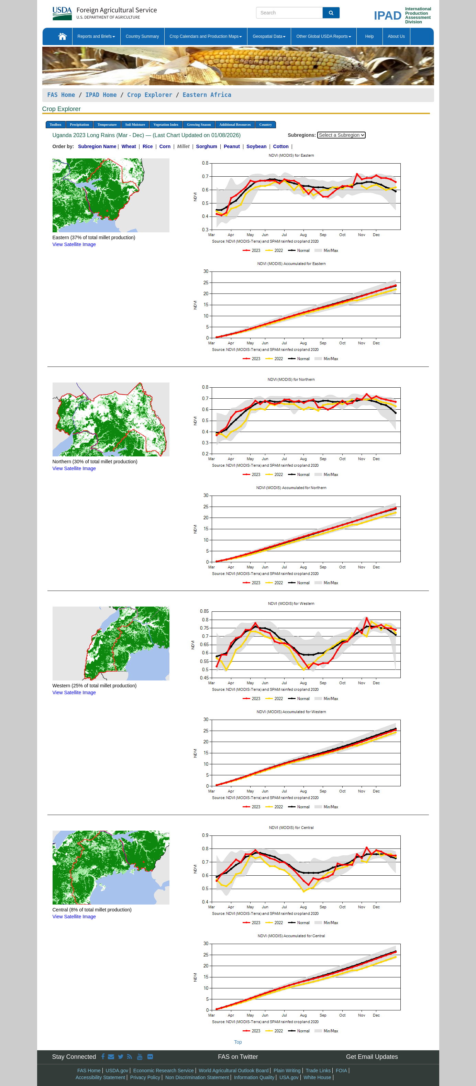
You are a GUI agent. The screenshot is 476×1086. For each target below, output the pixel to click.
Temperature (107, 124)
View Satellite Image (74, 244)
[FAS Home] (87, 11)
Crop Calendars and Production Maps (206, 36)
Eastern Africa (207, 94)
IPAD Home (101, 94)
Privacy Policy (145, 1077)
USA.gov (288, 1077)
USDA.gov (117, 1070)
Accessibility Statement (100, 1077)
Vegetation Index (166, 124)
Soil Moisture (135, 124)
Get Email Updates (372, 1056)
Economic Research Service (163, 1070)
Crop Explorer (149, 94)
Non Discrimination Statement (197, 1077)
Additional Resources (235, 124)
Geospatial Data (269, 36)
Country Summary (142, 36)
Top (238, 1042)
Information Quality (254, 1077)
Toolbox (56, 124)
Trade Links (318, 1070)
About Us (396, 36)
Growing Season (199, 124)
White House (317, 1077)
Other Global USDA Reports (323, 36)
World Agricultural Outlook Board (234, 1070)
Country (265, 124)
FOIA (341, 1070)
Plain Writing (287, 1070)
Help (369, 36)
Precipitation (79, 124)
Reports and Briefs (96, 36)
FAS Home (61, 94)
